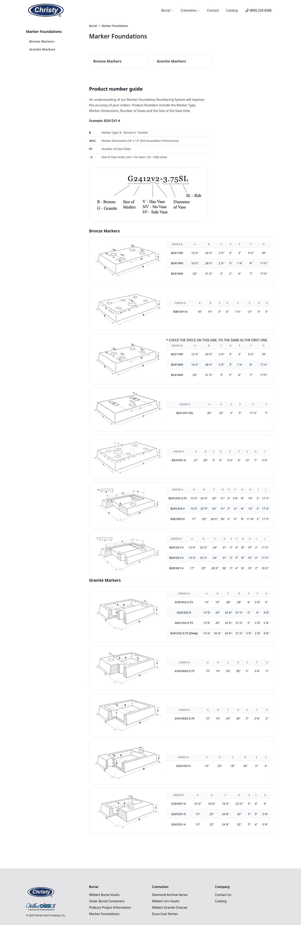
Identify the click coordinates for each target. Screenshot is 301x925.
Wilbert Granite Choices (169, 907)
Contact (213, 10)
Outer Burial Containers (107, 901)
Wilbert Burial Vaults (104, 895)
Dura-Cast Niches (165, 914)
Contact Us (223, 895)
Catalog (232, 10)
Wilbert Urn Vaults (165, 901)
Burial (93, 26)
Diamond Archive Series (170, 895)
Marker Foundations (104, 914)
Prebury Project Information (110, 907)
